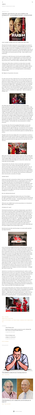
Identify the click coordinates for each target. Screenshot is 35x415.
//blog (4, 4)
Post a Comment (5, 341)
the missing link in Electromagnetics (14, 372)
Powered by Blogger (17, 411)
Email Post (6, 316)
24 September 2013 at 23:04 (10, 338)
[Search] (32, 2)
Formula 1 (6, 318)
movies (12, 318)
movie (9, 318)
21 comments (7, 374)
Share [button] (3, 316)
